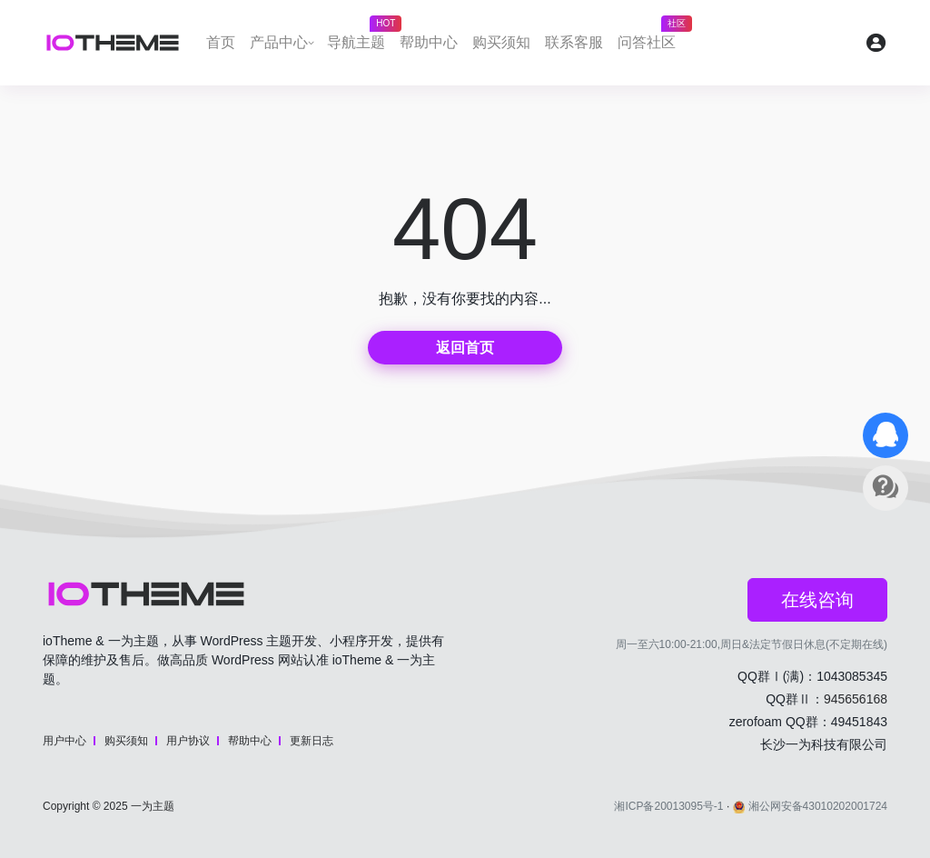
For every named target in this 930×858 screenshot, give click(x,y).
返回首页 (465, 347)
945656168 (855, 699)
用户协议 (188, 740)
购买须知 (501, 42)
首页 (220, 42)
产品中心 (279, 42)
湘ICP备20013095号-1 (668, 806)
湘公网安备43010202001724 (810, 806)
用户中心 (64, 740)
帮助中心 (429, 42)
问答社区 (650, 37)
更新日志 (311, 740)
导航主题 (359, 37)
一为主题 (152, 806)
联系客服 (574, 42)
